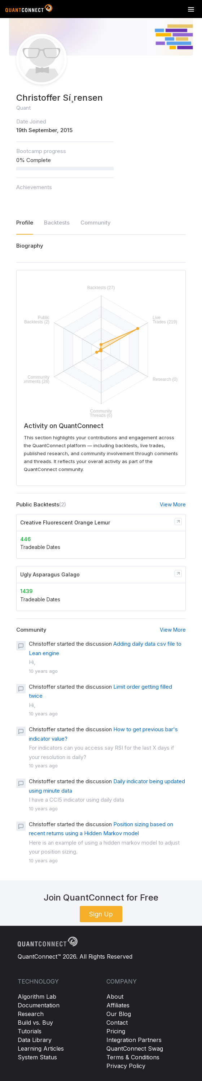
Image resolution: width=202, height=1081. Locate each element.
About (114, 996)
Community (95, 222)
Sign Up (101, 914)
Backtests (57, 222)
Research (31, 1013)
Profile (24, 222)
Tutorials (29, 1031)
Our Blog (118, 1013)
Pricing (115, 1031)
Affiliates (117, 1005)
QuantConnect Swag (134, 1048)
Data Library (35, 1039)
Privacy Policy (125, 1065)
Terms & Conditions (132, 1057)
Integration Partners (134, 1039)
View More (173, 504)
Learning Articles (41, 1048)
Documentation (39, 1005)
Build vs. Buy (35, 1022)
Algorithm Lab (37, 996)
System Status (37, 1057)
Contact (117, 1022)
